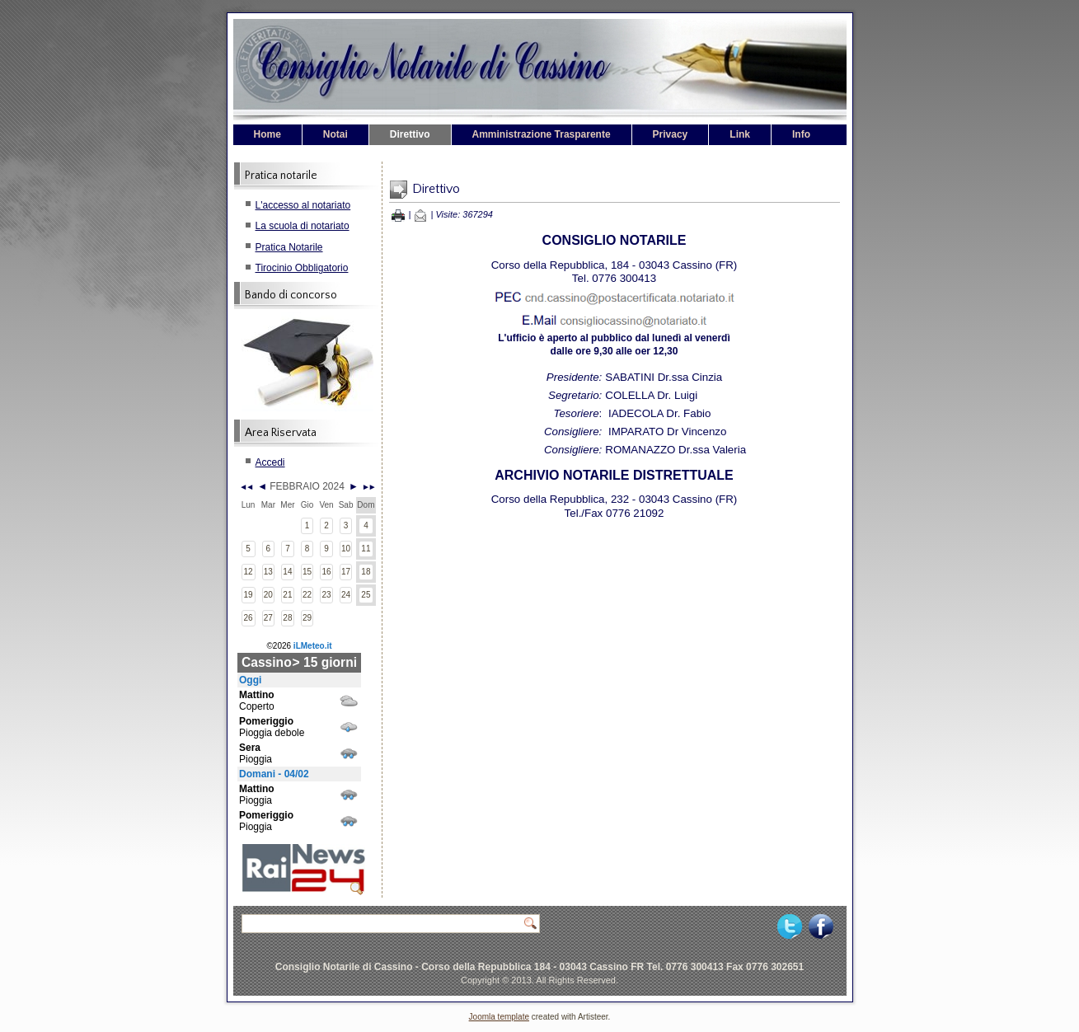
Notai (335, 134)
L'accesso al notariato (303, 205)
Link (739, 134)
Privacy (670, 134)
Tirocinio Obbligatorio (302, 268)
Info (801, 134)
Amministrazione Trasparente (541, 134)
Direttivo (410, 134)
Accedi (270, 462)
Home (267, 134)
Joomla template (499, 1016)
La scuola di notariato (303, 226)
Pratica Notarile (289, 247)
